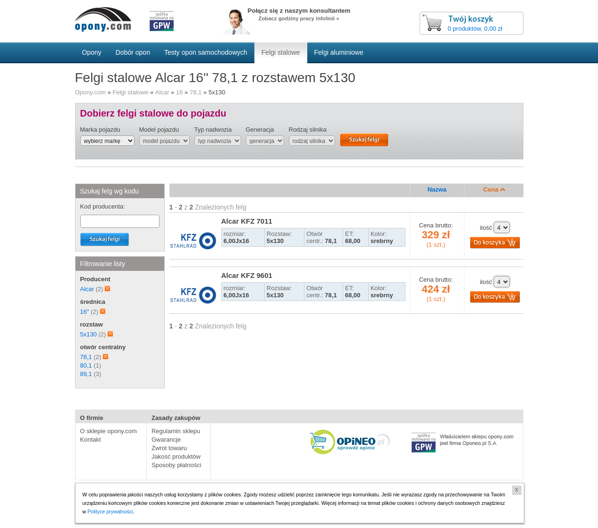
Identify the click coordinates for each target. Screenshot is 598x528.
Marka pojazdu (100, 129)
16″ (84, 311)
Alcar (162, 92)
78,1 (196, 92)
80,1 (86, 365)
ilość (486, 227)
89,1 (86, 373)
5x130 (88, 334)
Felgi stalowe (131, 92)
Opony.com (90, 92)
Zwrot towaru (169, 448)
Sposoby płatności (177, 465)
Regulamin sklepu (176, 431)
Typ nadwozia (213, 129)
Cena (494, 189)
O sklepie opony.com (108, 431)
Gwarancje (166, 439)
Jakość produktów (176, 456)
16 (179, 92)
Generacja (260, 129)
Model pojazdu (159, 129)
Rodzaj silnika (308, 129)
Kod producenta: (102, 206)
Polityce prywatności (110, 511)
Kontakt (90, 439)
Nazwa (437, 189)
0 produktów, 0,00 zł (475, 28)
